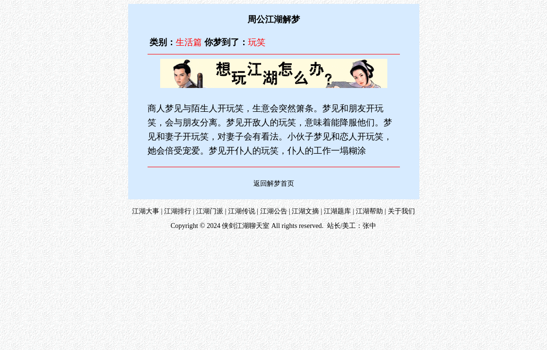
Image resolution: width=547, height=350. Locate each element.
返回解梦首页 (273, 183)
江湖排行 (177, 211)
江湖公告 (273, 211)
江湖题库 (337, 211)
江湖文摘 (305, 211)
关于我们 (401, 211)
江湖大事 (145, 211)
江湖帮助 (369, 211)
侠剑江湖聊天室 (245, 225)
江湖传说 (241, 211)
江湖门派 (209, 211)
